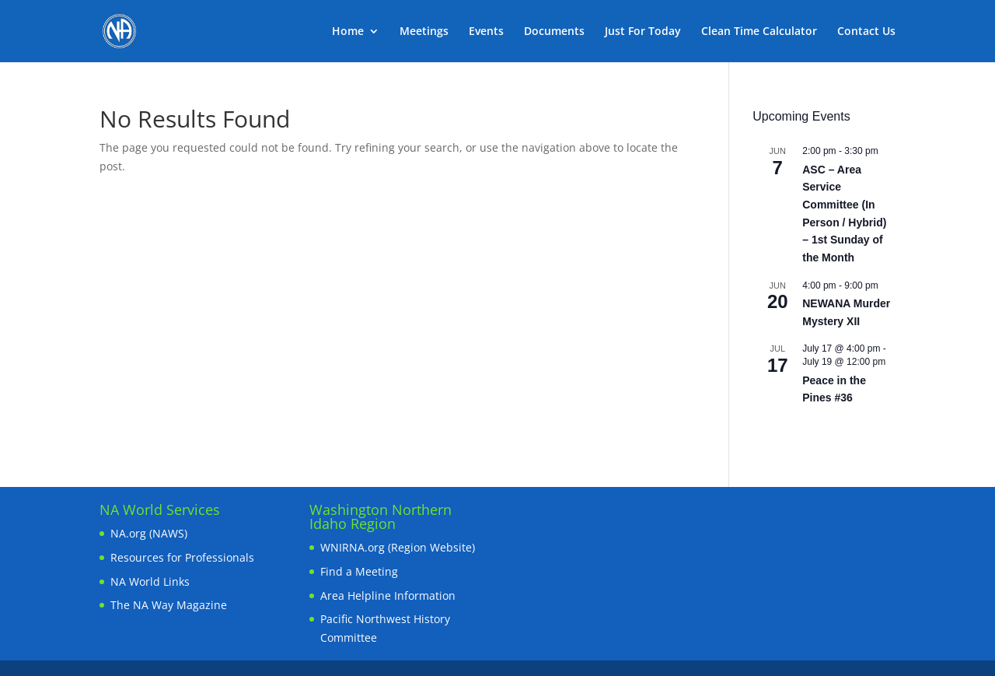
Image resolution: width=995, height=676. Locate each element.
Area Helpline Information (388, 595)
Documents (554, 32)
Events (486, 32)
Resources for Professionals (182, 557)
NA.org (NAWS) (148, 533)
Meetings (424, 32)
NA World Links (150, 581)
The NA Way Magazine (168, 604)
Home (348, 32)
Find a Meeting (359, 571)
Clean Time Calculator (759, 32)
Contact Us (866, 32)
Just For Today (643, 32)
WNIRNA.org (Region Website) (397, 547)
